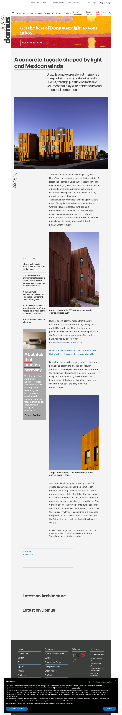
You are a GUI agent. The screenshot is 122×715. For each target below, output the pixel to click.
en (95, 3)
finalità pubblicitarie (18, 694)
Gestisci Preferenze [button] (17, 709)
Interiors (38, 13)
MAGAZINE (46, 3)
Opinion (21, 667)
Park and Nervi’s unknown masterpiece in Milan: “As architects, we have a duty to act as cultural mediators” (34, 280)
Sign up (103, 3)
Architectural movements (55, 654)
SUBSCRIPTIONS (74, 3)
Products (67, 13)
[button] (103, 682)
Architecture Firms (53, 662)
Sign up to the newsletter (35, 43)
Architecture (28, 13)
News (19, 13)
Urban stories (51, 671)
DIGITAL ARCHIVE (59, 3)
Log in (109, 3)
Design (47, 13)
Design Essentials (52, 667)
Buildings (49, 658)
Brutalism (59, 342)
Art (53, 13)
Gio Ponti (48, 675)
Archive (59, 13)
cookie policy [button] (76, 688)
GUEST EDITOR (34, 3)
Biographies (50, 649)
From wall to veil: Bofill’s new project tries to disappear (34, 266)
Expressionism (75, 342)
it (93, 3)
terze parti (40, 690)
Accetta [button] (109, 709)
